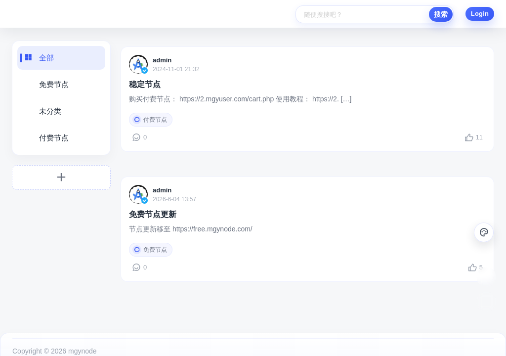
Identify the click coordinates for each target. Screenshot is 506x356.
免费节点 (54, 84)
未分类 (50, 111)
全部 (46, 57)
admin (162, 60)
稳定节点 (145, 84)
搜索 (441, 14)
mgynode (81, 342)
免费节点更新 (152, 209)
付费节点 (54, 138)
